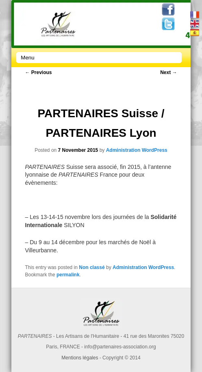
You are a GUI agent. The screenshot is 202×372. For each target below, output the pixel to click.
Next (168, 72)
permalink (68, 275)
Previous (38, 72)
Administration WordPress (136, 150)
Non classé (91, 267)
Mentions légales (79, 358)
